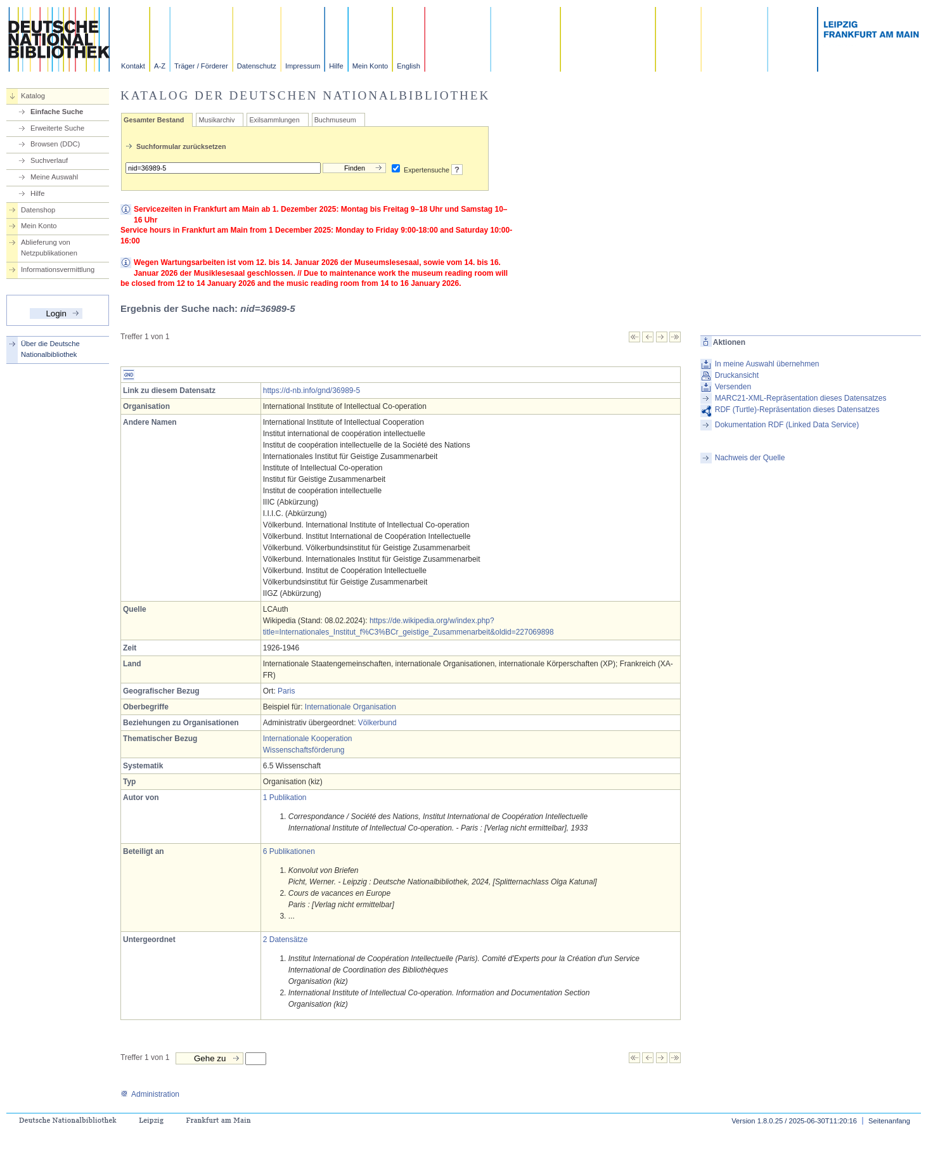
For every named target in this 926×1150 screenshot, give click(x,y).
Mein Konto (370, 66)
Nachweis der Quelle (750, 457)
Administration (149, 1094)
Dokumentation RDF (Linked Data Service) (787, 424)
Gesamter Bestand (154, 120)
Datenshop (38, 210)
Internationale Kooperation (307, 738)
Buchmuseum (335, 120)
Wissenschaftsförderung (304, 750)
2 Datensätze (285, 939)
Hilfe (336, 66)
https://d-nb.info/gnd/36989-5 (311, 390)
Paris (286, 691)
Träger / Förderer (201, 66)
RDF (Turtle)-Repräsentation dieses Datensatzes (797, 409)
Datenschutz (256, 66)
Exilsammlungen (274, 120)
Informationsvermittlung (57, 269)
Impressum (302, 66)
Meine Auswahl (54, 177)
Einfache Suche (56, 111)
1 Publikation (285, 797)
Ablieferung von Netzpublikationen (49, 247)
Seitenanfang (889, 1121)
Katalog (33, 96)
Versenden (733, 386)
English (408, 66)
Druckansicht (737, 375)
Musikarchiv (216, 120)
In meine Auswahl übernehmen (767, 363)
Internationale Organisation (350, 706)
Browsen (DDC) (55, 144)
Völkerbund (377, 722)
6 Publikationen (289, 851)
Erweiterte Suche (57, 128)
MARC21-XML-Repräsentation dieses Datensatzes (801, 398)
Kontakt (133, 66)
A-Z (159, 66)
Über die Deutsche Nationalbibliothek (50, 349)
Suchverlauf (49, 160)
